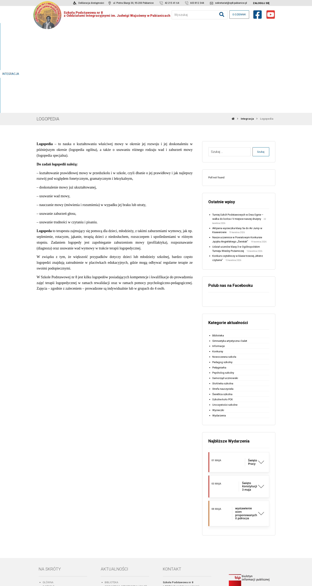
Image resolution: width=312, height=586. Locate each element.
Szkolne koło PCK (222, 317)
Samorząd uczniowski (225, 296)
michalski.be (188, 578)
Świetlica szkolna (222, 312)
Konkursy (217, 269)
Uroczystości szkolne (224, 322)
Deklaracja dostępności (59, 545)
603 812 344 (180, 531)
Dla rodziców (52, 512)
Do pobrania (51, 533)
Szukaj (260, 69)
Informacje (218, 264)
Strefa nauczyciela (222, 306)
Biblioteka (218, 253)
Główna (48, 500)
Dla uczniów (51, 516)
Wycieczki (218, 327)
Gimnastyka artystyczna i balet (229, 258)
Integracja (50, 520)
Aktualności (51, 528)
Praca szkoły (52, 508)
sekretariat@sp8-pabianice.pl (190, 536)
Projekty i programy (56, 524)
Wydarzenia (219, 333)
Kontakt (48, 549)
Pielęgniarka (219, 285)
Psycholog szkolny (223, 290)
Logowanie (50, 537)
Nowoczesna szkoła (224, 274)
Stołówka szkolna (222, 301)
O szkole (48, 504)
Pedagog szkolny (222, 279)
